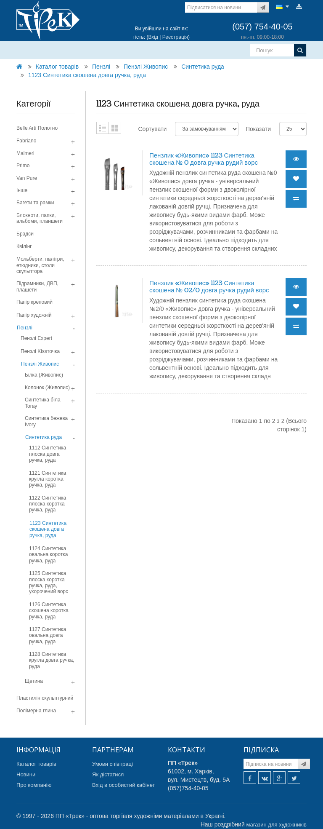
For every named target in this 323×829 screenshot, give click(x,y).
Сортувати (152, 129)
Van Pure (26, 178)
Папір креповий (34, 302)
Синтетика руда (202, 66)
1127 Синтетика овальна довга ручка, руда (47, 635)
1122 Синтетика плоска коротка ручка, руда (47, 504)
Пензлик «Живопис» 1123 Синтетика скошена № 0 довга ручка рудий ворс (203, 159)
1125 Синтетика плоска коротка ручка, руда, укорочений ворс (48, 582)
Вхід (153, 37)
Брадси (25, 234)
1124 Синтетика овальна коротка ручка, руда (48, 555)
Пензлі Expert (36, 338)
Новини (25, 774)
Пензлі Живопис (146, 66)
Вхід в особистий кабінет (123, 785)
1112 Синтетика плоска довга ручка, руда (47, 454)
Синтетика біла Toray (43, 403)
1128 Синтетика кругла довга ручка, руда (51, 660)
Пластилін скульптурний (44, 698)
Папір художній (34, 315)
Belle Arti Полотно (37, 128)
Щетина (34, 681)
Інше (21, 190)
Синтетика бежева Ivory (46, 421)
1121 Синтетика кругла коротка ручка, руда (47, 479)
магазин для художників (276, 824)
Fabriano (26, 141)
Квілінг (24, 246)
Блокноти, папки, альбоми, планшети (39, 218)
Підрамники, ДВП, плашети (37, 286)
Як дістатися (108, 774)
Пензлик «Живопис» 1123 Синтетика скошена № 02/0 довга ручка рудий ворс (209, 287)
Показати (258, 129)
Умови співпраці (112, 764)
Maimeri (25, 153)
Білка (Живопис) (44, 375)
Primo (22, 165)
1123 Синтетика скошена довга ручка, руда (87, 75)
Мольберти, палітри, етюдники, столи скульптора (40, 265)
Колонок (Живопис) (47, 387)
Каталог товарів (57, 66)
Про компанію (34, 785)
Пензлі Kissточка (40, 351)
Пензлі (101, 66)
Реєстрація (175, 37)
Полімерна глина (36, 711)
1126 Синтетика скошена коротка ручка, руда (49, 611)
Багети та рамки (35, 203)
